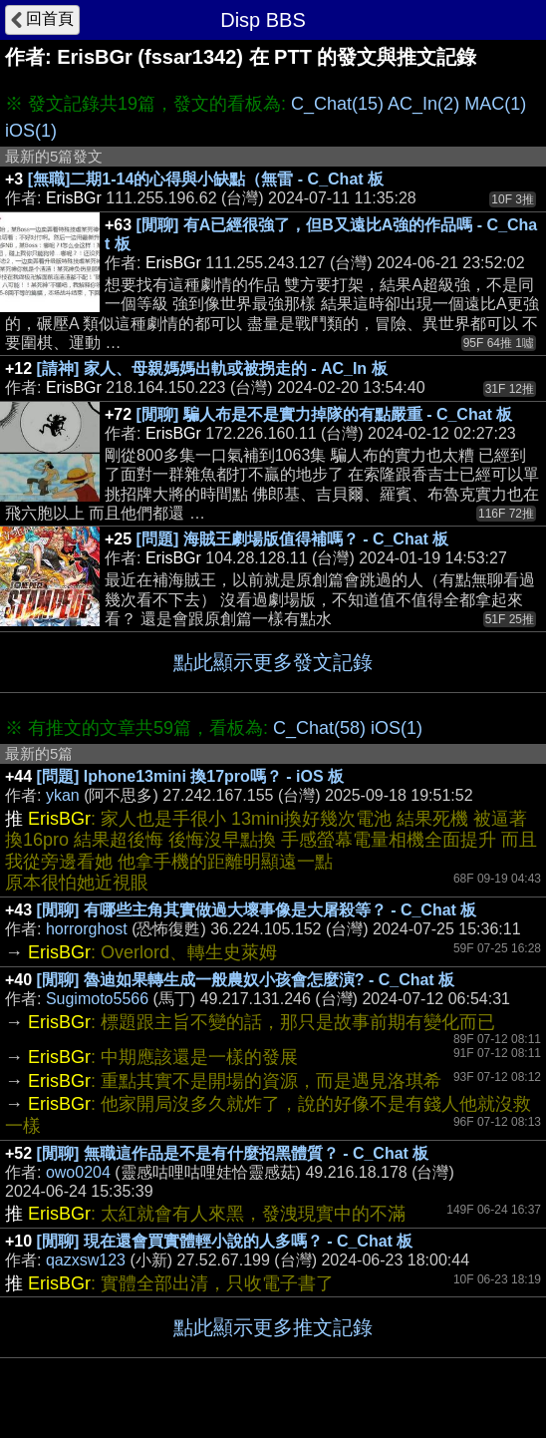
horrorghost (87, 928)
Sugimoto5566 (97, 998)
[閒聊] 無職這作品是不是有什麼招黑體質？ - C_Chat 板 (233, 1153)
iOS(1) (31, 131)
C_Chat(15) (337, 104)
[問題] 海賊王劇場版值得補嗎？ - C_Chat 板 (292, 539)
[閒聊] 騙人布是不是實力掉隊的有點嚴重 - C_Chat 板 (324, 414)
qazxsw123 (86, 1260)
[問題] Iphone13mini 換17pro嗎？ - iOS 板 (190, 776)
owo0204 (78, 1172)
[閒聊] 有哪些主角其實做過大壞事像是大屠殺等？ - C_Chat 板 (257, 909)
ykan (63, 795)
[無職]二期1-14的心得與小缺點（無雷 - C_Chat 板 (206, 179)
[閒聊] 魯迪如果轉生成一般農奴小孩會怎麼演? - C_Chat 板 (246, 979)
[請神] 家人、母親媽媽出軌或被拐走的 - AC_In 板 (212, 368)
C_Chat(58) (319, 728)
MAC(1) (495, 104)
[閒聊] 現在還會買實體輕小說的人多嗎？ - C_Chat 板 (225, 1241)
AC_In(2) (423, 104)
